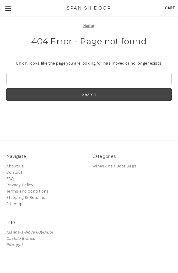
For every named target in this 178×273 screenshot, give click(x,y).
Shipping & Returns (25, 197)
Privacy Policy (19, 184)
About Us (15, 166)
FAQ (10, 178)
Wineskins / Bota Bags (114, 166)
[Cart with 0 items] (170, 8)
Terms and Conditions (27, 191)
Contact (14, 172)
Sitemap (14, 203)
